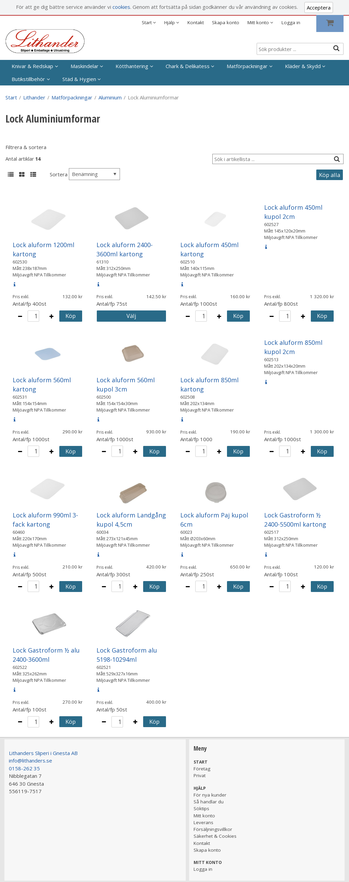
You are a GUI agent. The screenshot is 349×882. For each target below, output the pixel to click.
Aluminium (110, 97)
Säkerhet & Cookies (215, 836)
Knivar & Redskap (32, 66)
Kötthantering (132, 66)
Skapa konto (225, 22)
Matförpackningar (247, 66)
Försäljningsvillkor (213, 829)
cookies (121, 6)
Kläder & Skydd (303, 66)
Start (11, 97)
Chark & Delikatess (188, 66)
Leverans (203, 822)
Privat (200, 775)
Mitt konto (204, 816)
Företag (202, 769)
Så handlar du (209, 802)
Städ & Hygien (79, 79)
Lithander (34, 97)
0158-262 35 (24, 768)
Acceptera (319, 7)
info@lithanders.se (30, 760)
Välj (131, 316)
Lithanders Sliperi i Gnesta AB (43, 753)
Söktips (201, 808)
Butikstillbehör (28, 79)
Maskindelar (84, 66)
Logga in (291, 22)
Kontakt (195, 22)
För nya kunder (210, 795)
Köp (70, 316)
